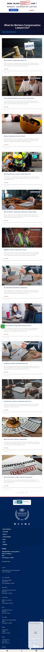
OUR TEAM (5, 531)
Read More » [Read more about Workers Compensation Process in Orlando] (6, 144)
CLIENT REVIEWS (7, 537)
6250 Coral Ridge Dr (7, 553)
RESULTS (5, 534)
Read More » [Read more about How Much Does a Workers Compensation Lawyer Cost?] (6, 410)
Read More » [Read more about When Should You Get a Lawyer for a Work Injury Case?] (6, 182)
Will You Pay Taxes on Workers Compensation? (15, 439)
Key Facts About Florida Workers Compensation (15, 287)
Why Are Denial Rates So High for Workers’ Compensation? (18, 477)
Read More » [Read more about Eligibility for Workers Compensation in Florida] (6, 258)
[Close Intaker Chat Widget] (43, 620)
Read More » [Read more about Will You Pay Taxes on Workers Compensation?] (6, 448)
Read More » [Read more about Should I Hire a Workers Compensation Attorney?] (6, 372)
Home (4, 32)
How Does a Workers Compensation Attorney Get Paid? (17, 325)
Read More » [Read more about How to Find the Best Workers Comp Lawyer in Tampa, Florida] (6, 106)
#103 (3, 555)
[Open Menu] (36, 651)
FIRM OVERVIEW (7, 529)
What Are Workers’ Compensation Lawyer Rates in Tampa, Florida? (20, 212)
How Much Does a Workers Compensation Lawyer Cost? (17, 401)
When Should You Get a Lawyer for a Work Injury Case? (17, 174)
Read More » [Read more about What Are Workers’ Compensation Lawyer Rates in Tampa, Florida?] (6, 220)
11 (26, 492)
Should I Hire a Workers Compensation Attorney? (16, 363)
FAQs (4, 542)
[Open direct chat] (41, 620)
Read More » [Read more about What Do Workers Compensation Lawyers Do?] (6, 69)
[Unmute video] (36, 632)
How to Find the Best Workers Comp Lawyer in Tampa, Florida (19, 98)
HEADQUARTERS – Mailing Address (10, 551)
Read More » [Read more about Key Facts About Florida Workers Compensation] (6, 296)
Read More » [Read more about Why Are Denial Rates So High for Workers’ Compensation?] (6, 485)
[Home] (7, 651)
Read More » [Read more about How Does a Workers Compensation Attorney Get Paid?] (6, 334)
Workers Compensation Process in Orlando (14, 136)
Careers (5, 544)
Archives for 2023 (9, 32)
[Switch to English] (32, 10)
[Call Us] (21, 651)
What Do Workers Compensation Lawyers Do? (15, 60)
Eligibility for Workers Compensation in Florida (15, 249)
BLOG (4, 539)
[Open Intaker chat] (30, 648)
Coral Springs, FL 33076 (8, 557)
